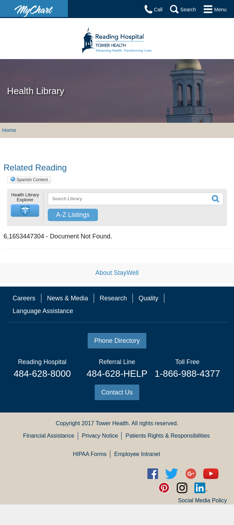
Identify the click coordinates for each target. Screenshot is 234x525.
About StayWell (117, 272)
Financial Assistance (48, 436)
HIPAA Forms (90, 454)
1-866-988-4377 (187, 373)
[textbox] (118, 199)
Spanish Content (32, 179)
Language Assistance (43, 311)
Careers (24, 298)
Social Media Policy (202, 500)
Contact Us (117, 392)
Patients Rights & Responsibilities (167, 436)
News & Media (67, 298)
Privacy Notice (100, 436)
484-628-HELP (117, 373)
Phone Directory (117, 340)
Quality (148, 298)
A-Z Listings (72, 214)
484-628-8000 (42, 373)
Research (113, 298)
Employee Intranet (137, 454)
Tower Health (111, 423)
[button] (25, 210)
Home (9, 130)
